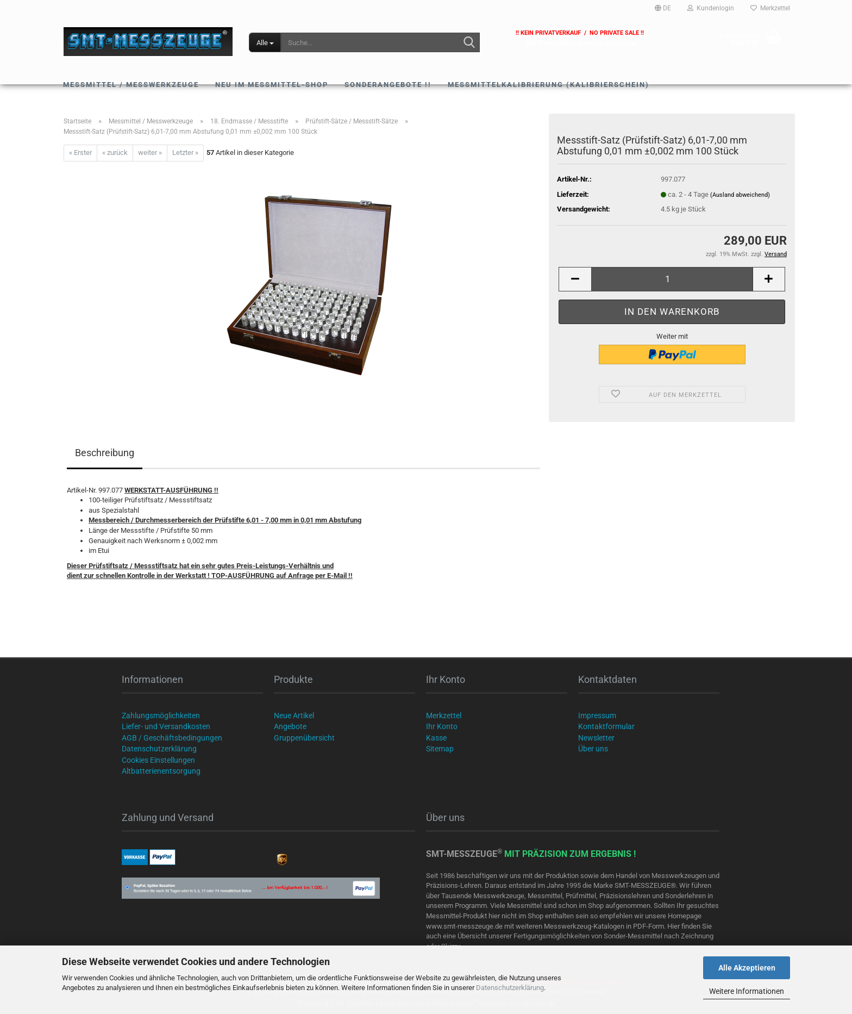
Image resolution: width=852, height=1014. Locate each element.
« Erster (80, 152)
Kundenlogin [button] (710, 8)
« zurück (115, 152)
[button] (663, 8)
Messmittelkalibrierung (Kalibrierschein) (548, 84)
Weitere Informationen (746, 991)
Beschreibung (104, 452)
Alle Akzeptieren (746, 967)
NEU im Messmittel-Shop (271, 84)
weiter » (150, 152)
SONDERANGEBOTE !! (387, 84)
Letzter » (185, 152)
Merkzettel (770, 8)
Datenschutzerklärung (510, 988)
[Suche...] (265, 42)
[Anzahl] (672, 279)
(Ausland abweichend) (740, 194)
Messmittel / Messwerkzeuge (131, 84)
